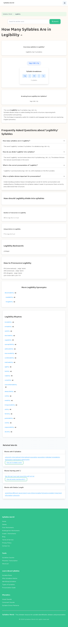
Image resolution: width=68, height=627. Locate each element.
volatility (8, 380)
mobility (7, 400)
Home (4, 521)
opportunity (25, 460)
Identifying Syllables (9, 581)
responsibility (9, 427)
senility (7, 331)
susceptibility (9, 344)
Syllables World (9, 3)
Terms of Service (7, 540)
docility (7, 432)
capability (8, 340)
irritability (8, 327)
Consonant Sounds (8, 602)
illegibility (10, 302)
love (14, 476)
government (23, 493)
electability (9, 335)
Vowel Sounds (7, 599)
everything (31, 493)
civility (7, 423)
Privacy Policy (6, 543)
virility (7, 396)
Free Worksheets (8, 528)
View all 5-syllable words (14, 462)
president (51, 493)
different (15, 493)
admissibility (9, 349)
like (6, 476)
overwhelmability (11, 385)
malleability (9, 362)
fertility (7, 414)
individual (48, 457)
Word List (5, 564)
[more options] (64, 141)
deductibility (9, 391)
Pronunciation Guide (8, 588)
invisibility (8, 322)
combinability (9, 358)
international (16, 457)
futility (7, 371)
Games (4, 524)
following (44, 493)
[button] (65, 3)
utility (7, 409)
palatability (9, 418)
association (33, 457)
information (9, 495)
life (9, 476)
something (8, 493)
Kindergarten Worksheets (11, 531)
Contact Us (6, 546)
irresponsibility (10, 405)
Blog (3, 537)
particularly (9, 460)
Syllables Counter (8, 558)
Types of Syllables (8, 585)
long (21, 476)
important (58, 493)
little (25, 476)
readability (10, 297)
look (17, 476)
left (28, 476)
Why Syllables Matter (9, 578)
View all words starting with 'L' (16, 479)
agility (7, 367)
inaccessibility (9, 353)
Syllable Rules (7, 575)
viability (7, 376)
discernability (10, 293)
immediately (56, 457)
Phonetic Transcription (10, 561)
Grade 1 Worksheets (9, 534)
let (33, 476)
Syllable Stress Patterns (10, 605)
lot (31, 476)
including (38, 493)
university (8, 457)
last (11, 476)
